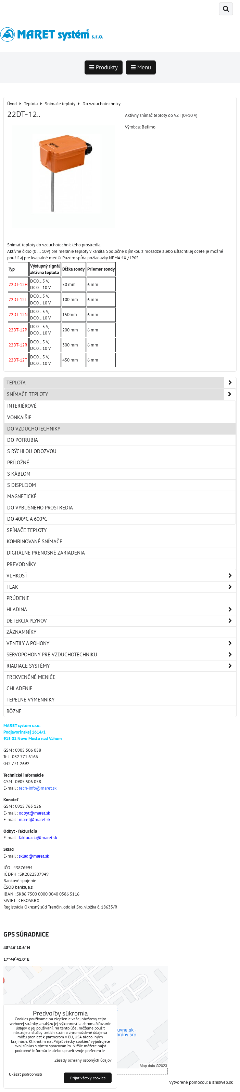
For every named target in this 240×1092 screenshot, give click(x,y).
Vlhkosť (121, 575)
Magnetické (22, 496)
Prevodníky (21, 564)
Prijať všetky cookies (87, 1077)
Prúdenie (18, 598)
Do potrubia (22, 440)
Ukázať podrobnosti (25, 1074)
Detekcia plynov (121, 620)
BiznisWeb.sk (221, 1082)
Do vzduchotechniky (33, 428)
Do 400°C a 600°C (27, 519)
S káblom (18, 473)
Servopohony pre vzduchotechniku (121, 654)
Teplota (121, 382)
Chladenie (20, 688)
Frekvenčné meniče (31, 677)
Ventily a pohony (121, 643)
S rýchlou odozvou (31, 451)
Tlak (121, 587)
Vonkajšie (19, 417)
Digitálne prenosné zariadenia (46, 552)
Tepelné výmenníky (30, 699)
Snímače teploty (121, 394)
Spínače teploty (27, 530)
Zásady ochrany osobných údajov (83, 1060)
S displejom (21, 485)
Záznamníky (21, 632)
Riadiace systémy (121, 665)
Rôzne (14, 711)
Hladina (121, 609)
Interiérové (22, 405)
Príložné (18, 462)
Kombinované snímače (34, 541)
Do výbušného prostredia (40, 507)
